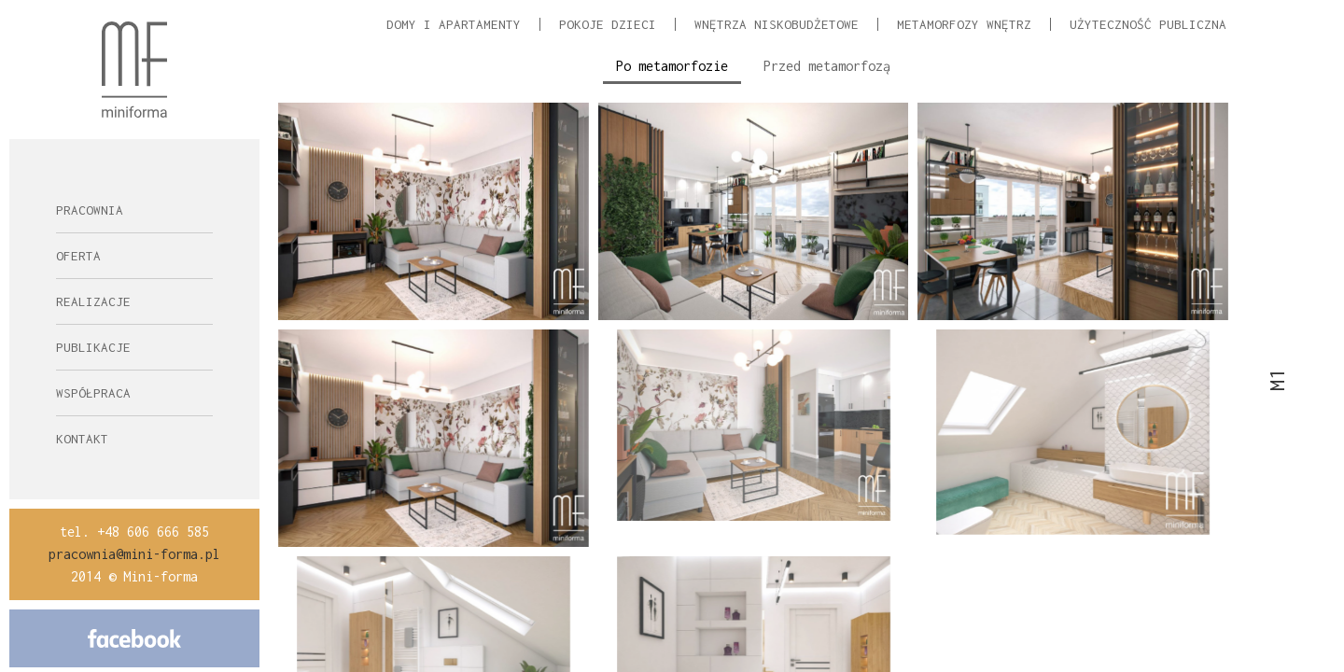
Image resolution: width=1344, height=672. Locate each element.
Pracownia (89, 210)
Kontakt (82, 438)
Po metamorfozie (672, 66)
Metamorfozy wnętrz (964, 24)
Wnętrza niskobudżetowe (776, 24)
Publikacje (93, 347)
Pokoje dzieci (607, 24)
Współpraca (93, 392)
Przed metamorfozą (826, 66)
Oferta (78, 255)
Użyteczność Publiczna (1148, 24)
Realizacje (93, 301)
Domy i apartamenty (453, 24)
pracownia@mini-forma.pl (134, 554)
